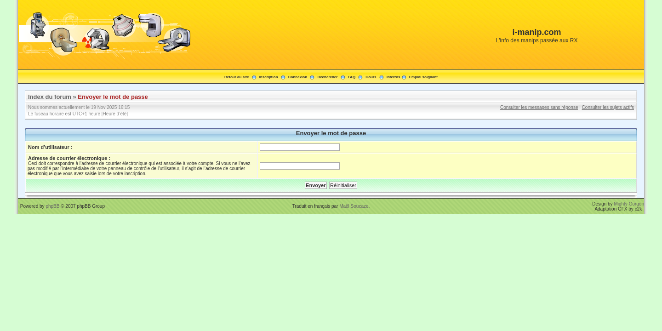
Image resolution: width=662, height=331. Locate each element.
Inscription (268, 77)
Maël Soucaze (353, 206)
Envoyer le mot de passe (113, 96)
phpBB (52, 206)
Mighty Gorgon (629, 203)
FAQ (351, 77)
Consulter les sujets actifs (608, 107)
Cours (370, 77)
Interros (393, 77)
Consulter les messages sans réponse (539, 107)
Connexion (297, 77)
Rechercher (327, 77)
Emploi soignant (423, 77)
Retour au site (236, 77)
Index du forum (49, 96)
